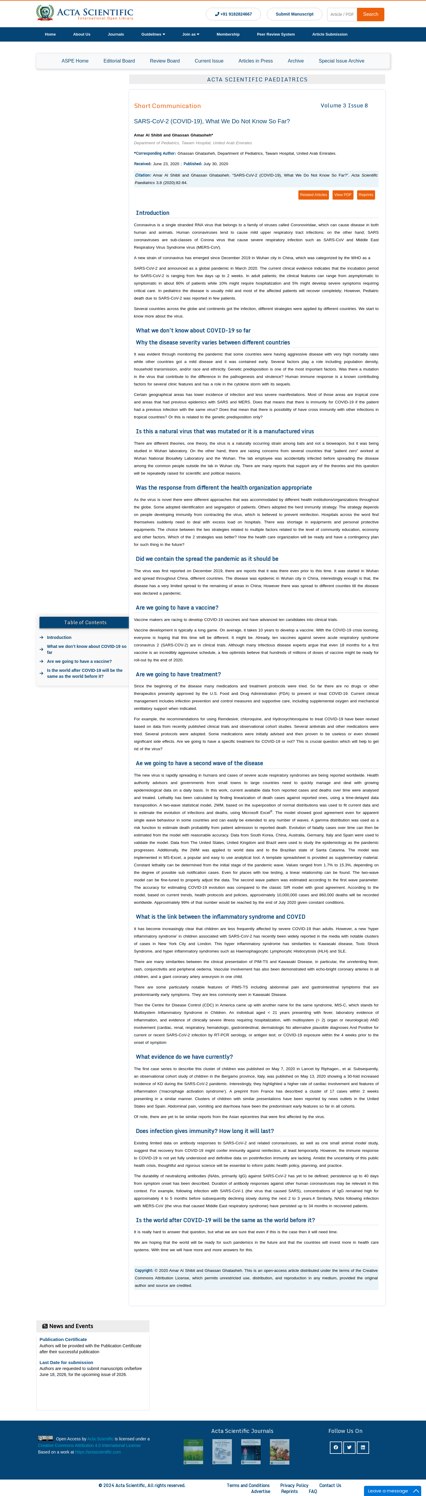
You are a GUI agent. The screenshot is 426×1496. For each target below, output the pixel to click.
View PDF (343, 194)
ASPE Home (75, 60)
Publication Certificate (63, 1341)
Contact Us (330, 1485)
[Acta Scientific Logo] (84, 14)
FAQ (313, 1491)
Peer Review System (276, 34)
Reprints (366, 194)
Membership (228, 34)
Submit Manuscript (295, 14)
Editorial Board (119, 60)
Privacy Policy (294, 1485)
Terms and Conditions (248, 1485)
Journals (116, 34)
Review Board (165, 60)
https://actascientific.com (98, 1452)
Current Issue (209, 60)
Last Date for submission (66, 1364)
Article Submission (330, 34)
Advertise (260, 1491)
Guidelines (153, 34)
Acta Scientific (100, 1438)
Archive (296, 60)
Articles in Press (255, 60)
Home (50, 34)
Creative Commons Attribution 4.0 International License (89, 1445)
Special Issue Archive (341, 60)
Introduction (59, 637)
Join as (191, 34)
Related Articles (313, 194)
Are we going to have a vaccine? (79, 661)
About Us (81, 34)
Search (370, 14)
